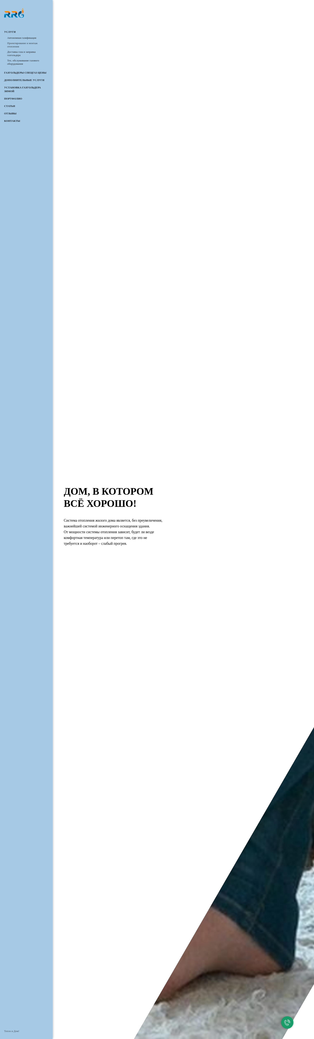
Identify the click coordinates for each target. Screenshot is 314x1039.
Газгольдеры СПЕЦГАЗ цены (25, 72)
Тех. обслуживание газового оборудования (23, 62)
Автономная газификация (21, 37)
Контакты (12, 120)
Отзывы (10, 113)
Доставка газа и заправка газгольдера (21, 53)
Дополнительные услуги (24, 80)
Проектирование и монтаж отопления (22, 45)
